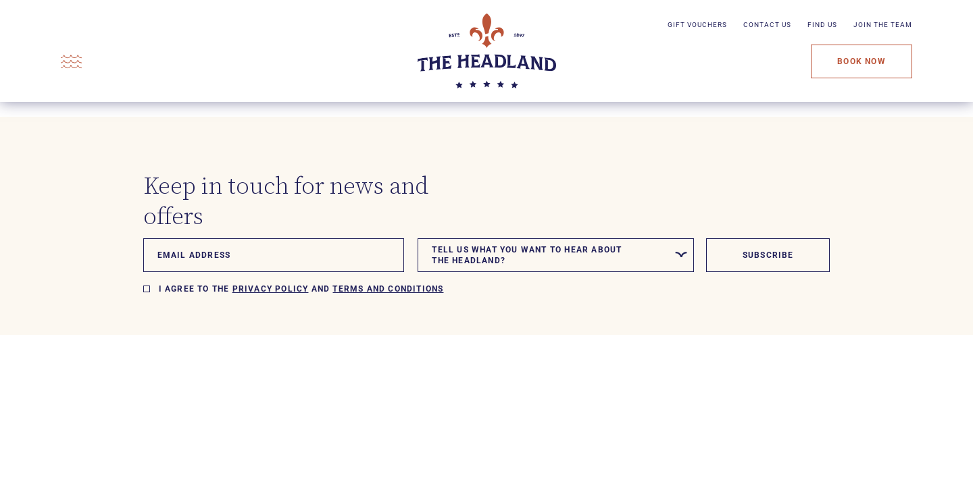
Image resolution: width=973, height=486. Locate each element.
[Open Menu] (71, 61)
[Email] (274, 255)
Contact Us (767, 24)
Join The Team (882, 24)
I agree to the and (301, 289)
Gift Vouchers (697, 24)
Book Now (861, 61)
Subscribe (768, 255)
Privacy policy (270, 289)
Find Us (822, 24)
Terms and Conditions (387, 289)
